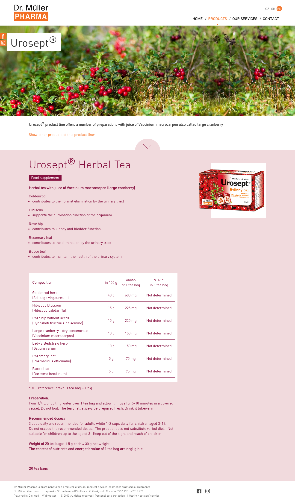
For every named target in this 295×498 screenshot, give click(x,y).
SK (273, 9)
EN (279, 9)
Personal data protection (110, 495)
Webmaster (49, 495)
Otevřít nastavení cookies (144, 495)
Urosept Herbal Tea (80, 165)
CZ (267, 9)
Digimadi (34, 495)
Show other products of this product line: (62, 134)
